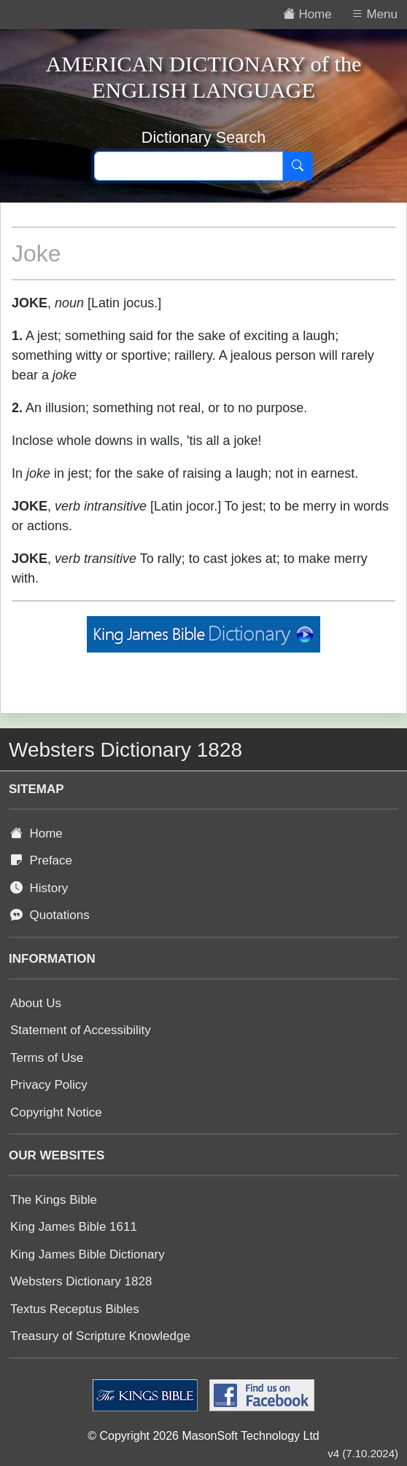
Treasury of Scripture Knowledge (100, 1336)
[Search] (297, 166)
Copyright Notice (56, 1112)
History (39, 888)
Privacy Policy (49, 1085)
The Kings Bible (53, 1200)
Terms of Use (46, 1058)
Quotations (50, 915)
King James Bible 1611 (73, 1227)
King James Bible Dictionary (87, 1254)
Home (36, 833)
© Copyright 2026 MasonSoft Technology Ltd (203, 1436)
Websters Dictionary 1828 (81, 1281)
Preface (41, 860)
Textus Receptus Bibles (74, 1309)
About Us (35, 1003)
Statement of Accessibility (80, 1030)
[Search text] (188, 166)
